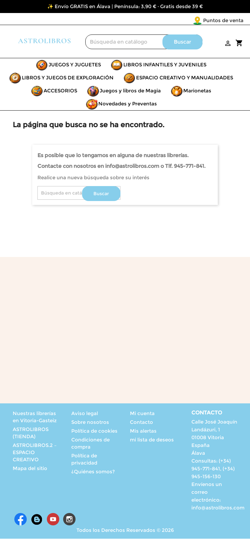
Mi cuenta (142, 415)
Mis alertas (143, 432)
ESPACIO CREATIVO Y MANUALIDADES (184, 79)
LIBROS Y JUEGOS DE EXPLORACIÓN (68, 79)
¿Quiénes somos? (93, 473)
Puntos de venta (185, 20)
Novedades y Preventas (127, 105)
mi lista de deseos (152, 441)
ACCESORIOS (60, 92)
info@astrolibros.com (217, 509)
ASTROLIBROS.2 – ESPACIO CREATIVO (35, 453)
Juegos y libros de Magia (130, 92)
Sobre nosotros (90, 423)
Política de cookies (94, 432)
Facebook (20, 520)
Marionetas (197, 92)
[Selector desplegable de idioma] (229, 21)
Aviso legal (84, 415)
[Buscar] (143, 43)
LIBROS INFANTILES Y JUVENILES (164, 66)
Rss (37, 520)
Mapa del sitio (30, 469)
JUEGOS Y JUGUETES (75, 66)
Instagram (69, 520)
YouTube (53, 520)
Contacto (141, 423)
